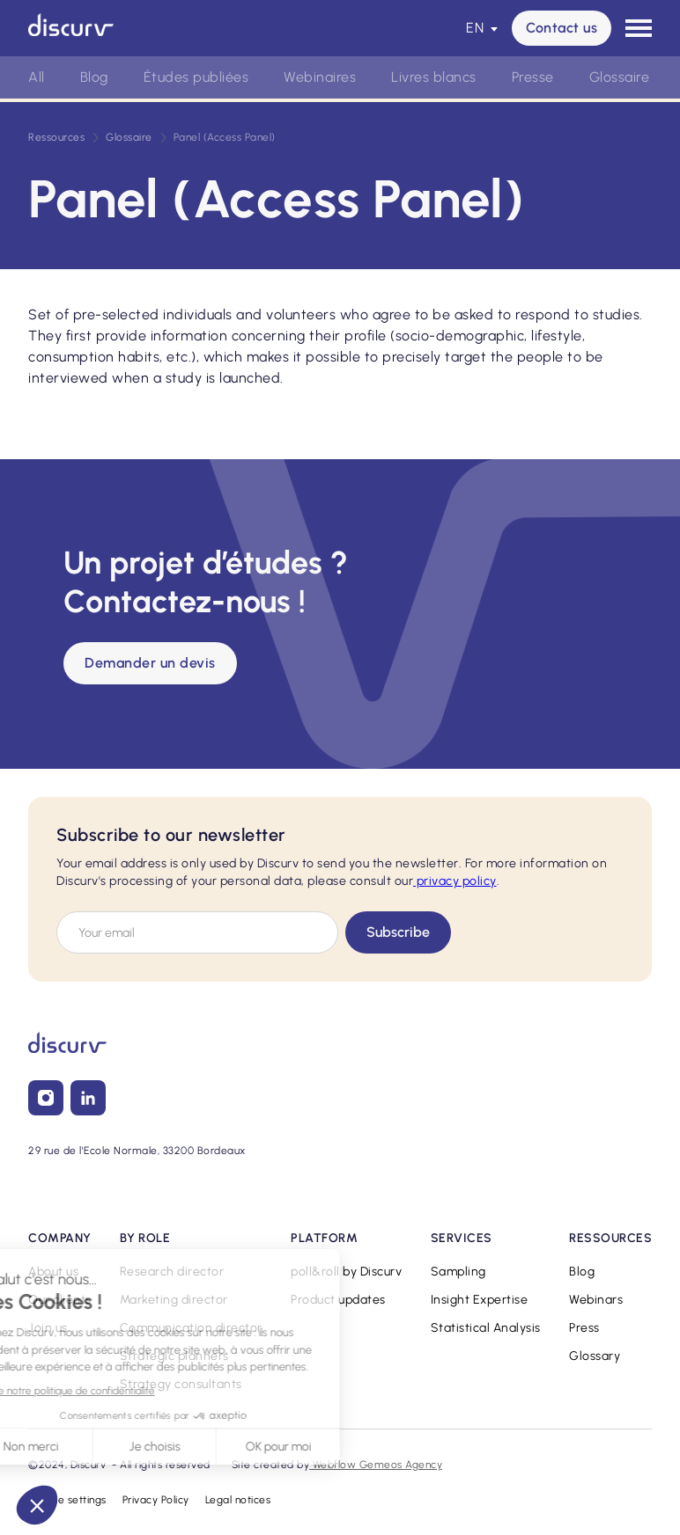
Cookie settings (67, 1500)
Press (584, 1327)
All (36, 77)
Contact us (561, 27)
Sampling (458, 1271)
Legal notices (238, 1500)
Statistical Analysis (486, 1327)
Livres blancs (434, 77)
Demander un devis (150, 662)
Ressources (56, 137)
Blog (94, 77)
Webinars (596, 1299)
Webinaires (320, 77)
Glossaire (619, 77)
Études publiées (196, 77)
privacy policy (455, 880)
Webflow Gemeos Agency (375, 1464)
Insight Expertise (479, 1299)
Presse (533, 77)
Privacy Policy (155, 1500)
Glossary (594, 1356)
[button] (482, 28)
